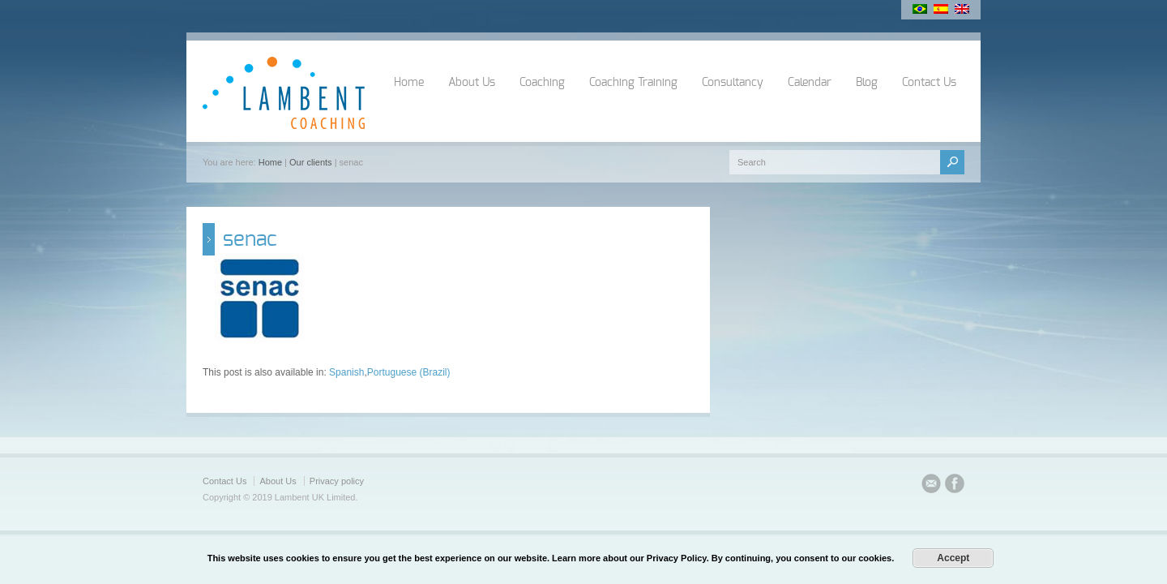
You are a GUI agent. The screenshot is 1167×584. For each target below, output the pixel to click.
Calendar (809, 82)
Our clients (310, 162)
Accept (953, 558)
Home (409, 82)
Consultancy (732, 82)
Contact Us (929, 82)
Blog (867, 82)
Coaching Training (633, 82)
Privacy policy (337, 481)
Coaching (542, 82)
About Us (471, 82)
